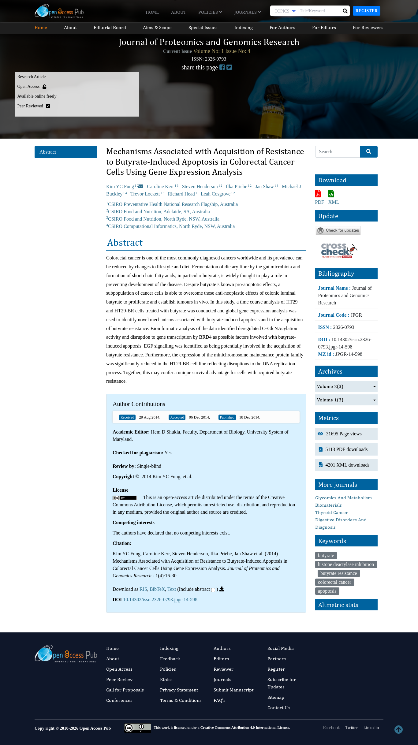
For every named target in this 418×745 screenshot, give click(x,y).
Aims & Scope (157, 27)
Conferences (119, 700)
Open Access (119, 669)
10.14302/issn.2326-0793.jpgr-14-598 (160, 599)
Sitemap (275, 697)
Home (152, 12)
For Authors (282, 27)
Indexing (243, 27)
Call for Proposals (125, 690)
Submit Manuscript (233, 690)
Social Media (280, 648)
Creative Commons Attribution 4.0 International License (244, 727)
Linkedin (370, 727)
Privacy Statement (179, 690)
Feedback (170, 658)
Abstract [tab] (47, 152)
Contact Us (278, 707)
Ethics (166, 679)
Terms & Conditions (181, 700)
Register (367, 11)
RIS (143, 589)
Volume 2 (330, 386)
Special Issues (203, 27)
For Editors (324, 27)
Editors (221, 658)
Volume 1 (330, 400)
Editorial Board (110, 27)
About (178, 12)
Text (171, 589)
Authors (222, 648)
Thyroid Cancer (331, 512)
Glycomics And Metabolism (343, 498)
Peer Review (119, 679)
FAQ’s (220, 700)
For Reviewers (368, 27)
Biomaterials (328, 505)
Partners (276, 658)
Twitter (350, 727)
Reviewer (223, 669)
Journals (247, 12)
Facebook (331, 727)
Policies (210, 12)
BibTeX (157, 589)
